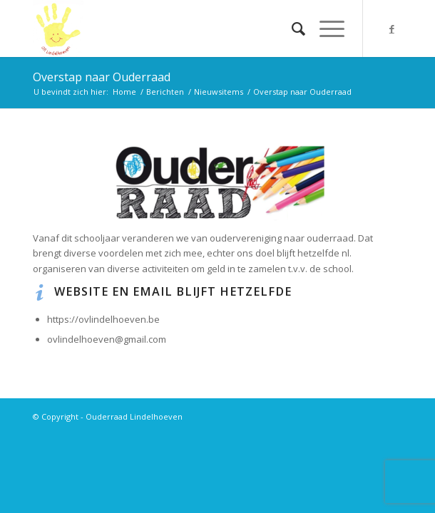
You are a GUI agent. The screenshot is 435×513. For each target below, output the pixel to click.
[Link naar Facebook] (391, 29)
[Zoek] (291, 28)
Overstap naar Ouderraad (101, 77)
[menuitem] (291, 28)
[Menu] (324, 28)
